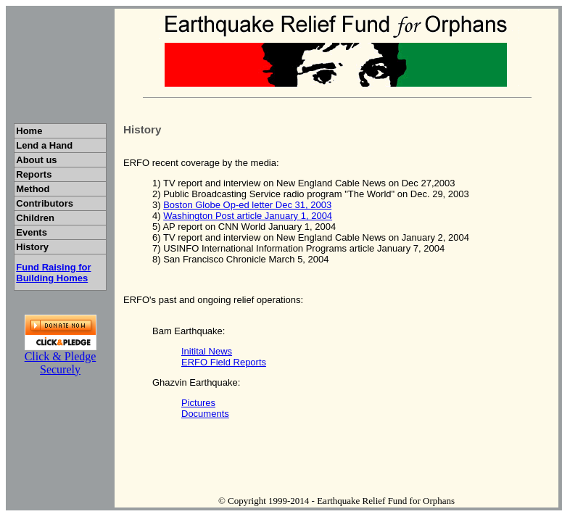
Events (48, 232)
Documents (205, 413)
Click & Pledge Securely (60, 363)
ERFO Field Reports (223, 362)
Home (47, 130)
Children (48, 217)
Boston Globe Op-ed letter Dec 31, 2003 (247, 204)
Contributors (48, 203)
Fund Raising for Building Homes (53, 272)
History (44, 246)
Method (45, 188)
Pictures (198, 402)
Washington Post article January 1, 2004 (247, 215)
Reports (44, 174)
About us (40, 159)
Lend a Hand (48, 145)
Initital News (206, 351)
